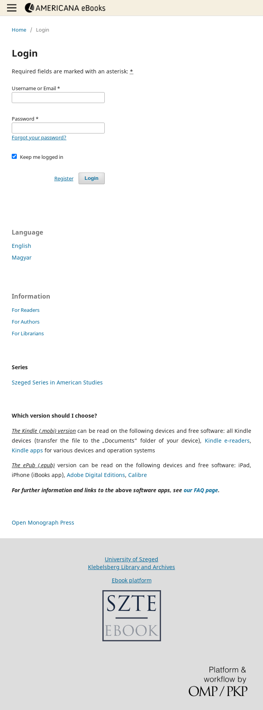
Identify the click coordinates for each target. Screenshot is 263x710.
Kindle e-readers (227, 440)
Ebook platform (132, 580)
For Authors (25, 321)
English (21, 245)
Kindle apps (27, 450)
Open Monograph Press (43, 522)
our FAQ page (201, 490)
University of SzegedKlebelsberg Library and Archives (131, 563)
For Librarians (28, 333)
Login (91, 178)
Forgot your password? (39, 137)
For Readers (25, 309)
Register (63, 178)
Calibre (137, 475)
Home (19, 29)
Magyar (22, 257)
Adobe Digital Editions (96, 475)
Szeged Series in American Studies (57, 382)
